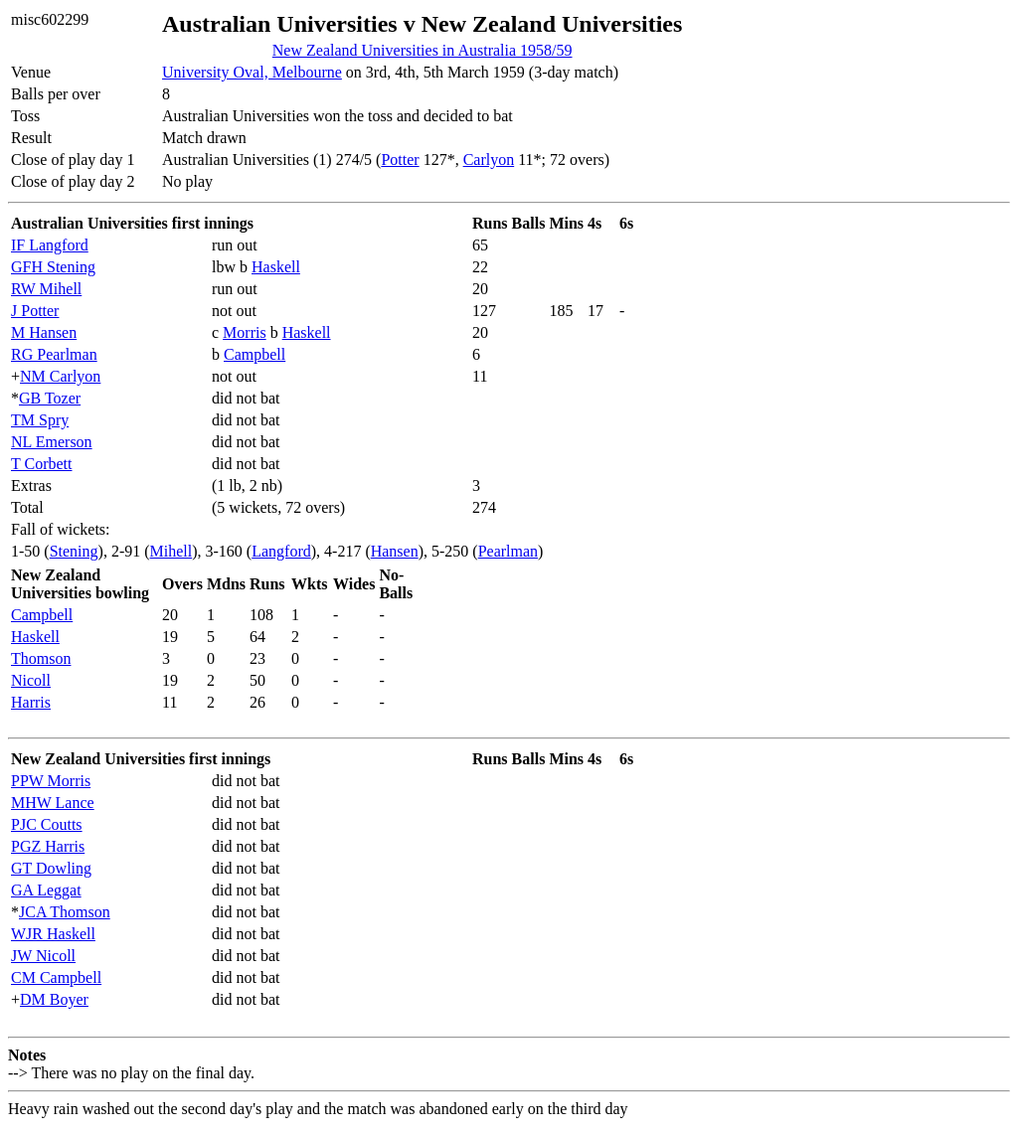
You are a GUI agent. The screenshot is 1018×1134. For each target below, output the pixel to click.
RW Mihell (46, 288)
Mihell (171, 551)
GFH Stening (53, 266)
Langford (281, 551)
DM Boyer (54, 999)
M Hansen (44, 332)
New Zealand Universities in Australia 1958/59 (422, 50)
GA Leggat (46, 890)
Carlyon (489, 159)
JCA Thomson (64, 911)
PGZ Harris (48, 846)
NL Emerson (51, 441)
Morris (244, 332)
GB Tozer (50, 398)
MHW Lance (52, 802)
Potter (400, 159)
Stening (74, 551)
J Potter (35, 310)
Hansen (395, 551)
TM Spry (40, 419)
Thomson (41, 658)
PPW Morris (50, 780)
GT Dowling (51, 868)
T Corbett (41, 463)
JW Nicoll (43, 955)
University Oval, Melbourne (252, 72)
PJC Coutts (47, 824)
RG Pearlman (54, 354)
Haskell (276, 266)
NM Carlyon (60, 376)
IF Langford (49, 245)
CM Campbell (56, 977)
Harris (31, 702)
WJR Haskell (53, 933)
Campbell (254, 354)
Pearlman (508, 551)
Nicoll (31, 680)
